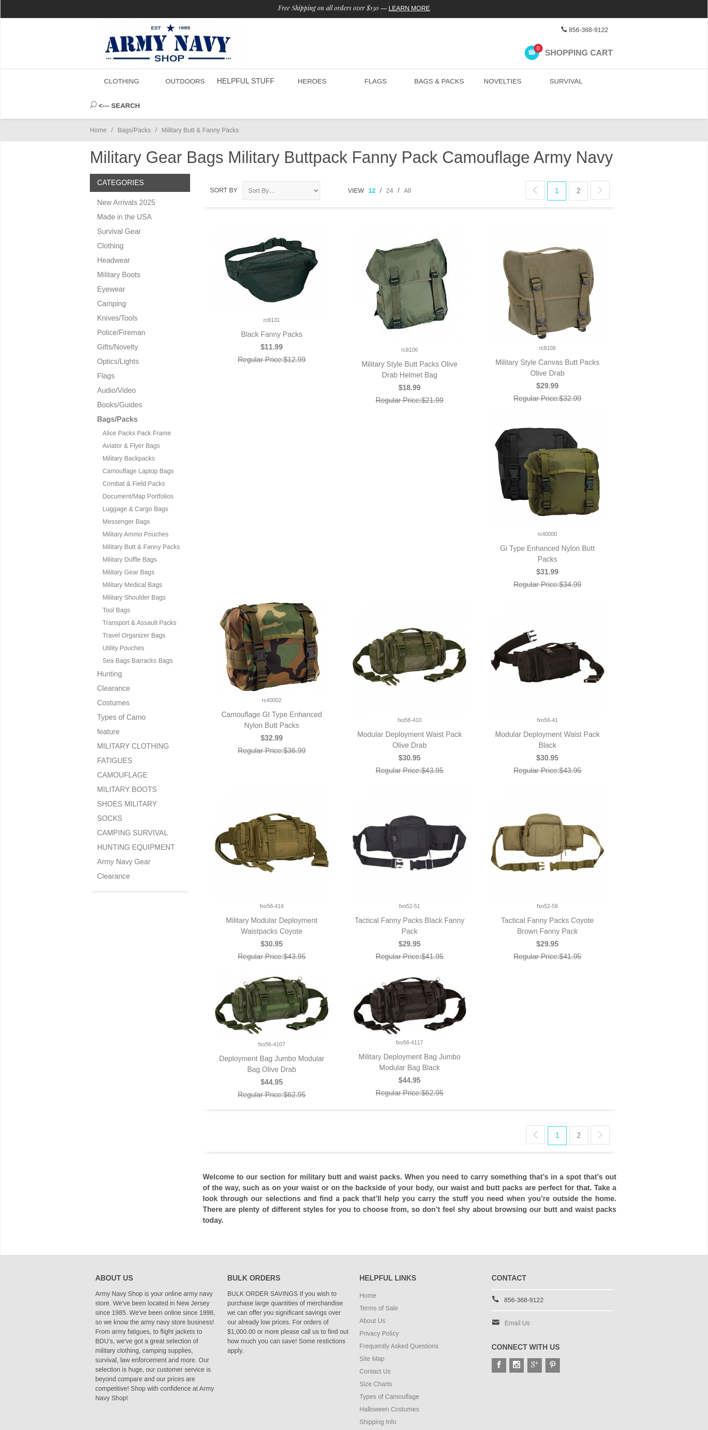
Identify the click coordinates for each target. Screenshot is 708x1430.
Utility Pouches (123, 622)
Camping (111, 278)
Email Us (517, 1297)
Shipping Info (377, 1396)
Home (98, 104)
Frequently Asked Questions (398, 1320)
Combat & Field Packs (133, 458)
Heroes (311, 81)
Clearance (113, 663)
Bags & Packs (438, 81)
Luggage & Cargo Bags (135, 483)
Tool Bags (116, 584)
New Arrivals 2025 (126, 177)
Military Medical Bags (132, 559)
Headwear (113, 235)
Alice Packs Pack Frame (136, 407)
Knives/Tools (117, 293)
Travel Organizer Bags (134, 610)
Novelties (502, 81)
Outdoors (184, 81)
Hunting (109, 648)
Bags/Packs (134, 104)
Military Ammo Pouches (135, 508)
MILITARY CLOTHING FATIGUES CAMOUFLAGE (133, 735)
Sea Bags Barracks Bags (137, 635)
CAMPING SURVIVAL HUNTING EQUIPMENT (136, 815)
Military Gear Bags (128, 546)
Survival (565, 81)
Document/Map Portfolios (137, 471)
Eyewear (111, 264)
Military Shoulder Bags (134, 572)
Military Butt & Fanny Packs (141, 521)
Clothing (121, 81)
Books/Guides (119, 379)
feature (108, 706)
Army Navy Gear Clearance (123, 844)
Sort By (224, 164)
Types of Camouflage (389, 1371)
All (407, 165)
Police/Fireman (121, 307)
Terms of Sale (378, 1282)
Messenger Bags (126, 496)
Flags (375, 81)
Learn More (410, 8)
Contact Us (375, 1346)
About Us (372, 1295)
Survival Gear (119, 206)
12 (372, 165)
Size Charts (375, 1358)
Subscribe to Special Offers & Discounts (415, 1409)
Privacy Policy (379, 1308)
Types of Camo (121, 692)
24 (389, 165)
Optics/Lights (118, 336)
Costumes (113, 677)
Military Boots (118, 249)
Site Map (371, 1333)
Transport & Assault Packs (139, 597)
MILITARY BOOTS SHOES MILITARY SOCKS (127, 778)
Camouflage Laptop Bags (138, 445)
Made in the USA (124, 192)
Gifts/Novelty (117, 322)
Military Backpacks (128, 433)
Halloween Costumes (389, 1384)
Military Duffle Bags (129, 534)
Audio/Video (116, 365)
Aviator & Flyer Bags (131, 420)
